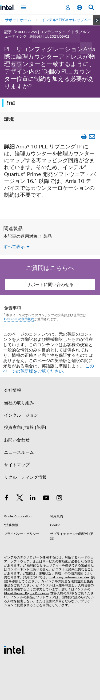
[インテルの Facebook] (6, 498)
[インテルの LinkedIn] (32, 498)
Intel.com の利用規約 (19, 319)
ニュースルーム (19, 452)
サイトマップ (17, 465)
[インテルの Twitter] (19, 498)
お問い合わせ (17, 440)
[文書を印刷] (83, 136)
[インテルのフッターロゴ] (14, 649)
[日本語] (79, 7)
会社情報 (12, 390)
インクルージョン (21, 415)
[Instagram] (59, 498)
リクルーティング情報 (25, 477)
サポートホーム (18, 19)
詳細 (11, 103)
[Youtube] (46, 498)
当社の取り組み (19, 403)
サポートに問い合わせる (50, 284)
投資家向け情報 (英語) (25, 427)
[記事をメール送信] (92, 136)
